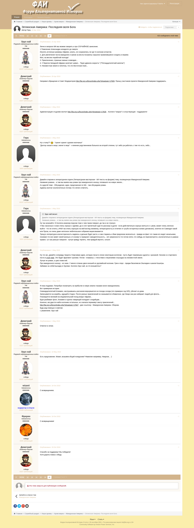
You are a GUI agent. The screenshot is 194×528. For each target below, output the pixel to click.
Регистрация (174, 3)
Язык (93, 519)
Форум (16, 17)
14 (36, 36)
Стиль (101, 519)
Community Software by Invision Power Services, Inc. (97, 524)
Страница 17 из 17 (60, 35)
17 (49, 36)
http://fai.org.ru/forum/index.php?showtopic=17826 (95, 81)
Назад (22, 35)
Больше (176, 22)
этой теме (51, 258)
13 (32, 36)
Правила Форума (43, 17)
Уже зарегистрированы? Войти (152, 4)
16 (45, 36)
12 (27, 36)
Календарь (28, 17)
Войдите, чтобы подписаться (151, 27)
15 (40, 36)
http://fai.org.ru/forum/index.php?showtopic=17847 (59, 305)
